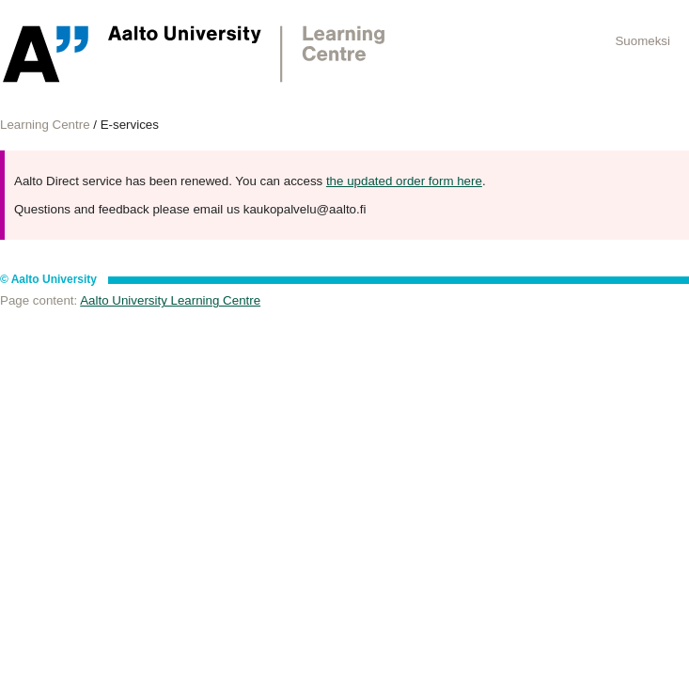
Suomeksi (642, 41)
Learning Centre (45, 125)
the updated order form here (404, 181)
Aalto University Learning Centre (170, 300)
